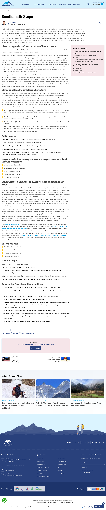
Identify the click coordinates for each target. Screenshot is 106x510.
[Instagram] (89, 442)
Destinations (40, 458)
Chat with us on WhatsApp (44, 344)
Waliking (15, 333)
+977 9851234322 (10, 470)
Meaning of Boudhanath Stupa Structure (85, 55)
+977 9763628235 (20, 466)
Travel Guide (6, 333)
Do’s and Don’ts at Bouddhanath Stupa (85, 72)
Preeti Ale (12, 22)
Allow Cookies (99, 507)
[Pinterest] (99, 442)
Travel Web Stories (42, 470)
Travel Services (41, 464)
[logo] (7, 442)
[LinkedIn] (92, 442)
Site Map (60, 470)
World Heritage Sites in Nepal (18, 10)
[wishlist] (88, 4)
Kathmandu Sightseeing (19, 330)
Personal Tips (78, 70)
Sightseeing (49, 330)
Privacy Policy (87, 507)
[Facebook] (81, 442)
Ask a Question (35, 348)
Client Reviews (62, 461)
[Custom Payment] (96, 489)
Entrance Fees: (78, 68)
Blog (69, 4)
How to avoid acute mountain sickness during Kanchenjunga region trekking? (18, 405)
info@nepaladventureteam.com (13, 475)
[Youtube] (96, 442)
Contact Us (76, 4)
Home (2, 10)
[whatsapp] (4, 500)
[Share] (101, 23)
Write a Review (62, 464)
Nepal (30, 330)
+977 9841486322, (10, 466)
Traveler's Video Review (43, 476)
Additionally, (78, 58)
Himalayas (6, 330)
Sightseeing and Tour (61, 330)
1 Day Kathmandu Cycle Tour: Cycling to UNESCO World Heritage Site (43, 235)
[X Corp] (85, 442)
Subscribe (87, 472)
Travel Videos (40, 473)
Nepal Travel (38, 330)
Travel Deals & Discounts (43, 467)
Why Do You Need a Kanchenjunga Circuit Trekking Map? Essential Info (52, 404)
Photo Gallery (61, 458)
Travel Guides (40, 461)
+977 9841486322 (24, 344)
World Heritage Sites (28, 333)
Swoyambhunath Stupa (12, 224)
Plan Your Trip (97, 4)
